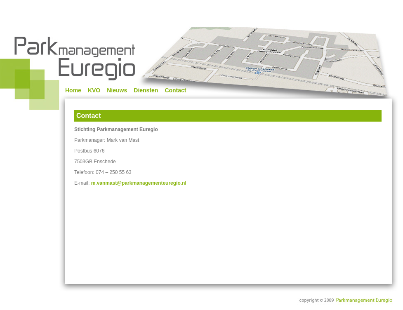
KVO (94, 90)
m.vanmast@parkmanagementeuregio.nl (138, 183)
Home (73, 90)
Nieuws (117, 90)
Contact (175, 90)
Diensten (146, 90)
